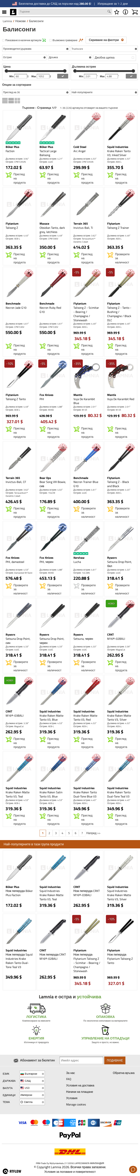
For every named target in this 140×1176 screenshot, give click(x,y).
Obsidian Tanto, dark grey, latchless (52, 230)
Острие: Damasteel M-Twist (19, 572)
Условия (71, 1098)
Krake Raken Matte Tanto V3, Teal (18, 794)
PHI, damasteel (15, 562)
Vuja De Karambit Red (120, 399)
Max (34, 76)
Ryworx (112, 557)
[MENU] (4, 12)
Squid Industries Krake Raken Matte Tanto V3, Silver (119, 895)
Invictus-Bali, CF (16, 482)
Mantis (77, 395)
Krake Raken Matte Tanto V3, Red (85, 717)
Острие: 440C (46, 162)
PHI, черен (46, 562)
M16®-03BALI (15, 715)
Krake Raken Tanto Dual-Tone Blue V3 (85, 794)
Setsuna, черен (83, 638)
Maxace (44, 223)
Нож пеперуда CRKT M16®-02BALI (53, 956)
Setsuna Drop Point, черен (52, 640)
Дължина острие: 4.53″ (84, 158)
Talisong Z (12, 228)
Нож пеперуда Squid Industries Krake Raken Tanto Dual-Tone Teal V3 (19, 960)
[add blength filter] (131, 76)
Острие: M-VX (80, 410)
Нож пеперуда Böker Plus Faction (19, 893)
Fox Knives (46, 395)
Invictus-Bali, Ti (83, 228)
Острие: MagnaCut (116, 649)
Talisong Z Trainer (118, 228)
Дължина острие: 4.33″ (118, 569)
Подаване (115, 1060)
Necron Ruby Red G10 (50, 309)
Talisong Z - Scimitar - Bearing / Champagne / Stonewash (86, 313)
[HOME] (13, 12)
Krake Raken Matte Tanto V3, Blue (51, 717)
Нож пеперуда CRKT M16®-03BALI (86, 893)
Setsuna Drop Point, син (18, 640)
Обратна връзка (124, 1073)
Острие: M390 (47, 410)
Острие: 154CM (47, 493)
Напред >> (93, 833)
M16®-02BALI (116, 638)
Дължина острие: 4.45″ (17, 235)
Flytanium (12, 223)
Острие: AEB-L (114, 162)
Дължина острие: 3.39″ (118, 646)
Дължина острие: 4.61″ (17, 323)
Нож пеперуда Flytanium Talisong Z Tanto (120, 958)
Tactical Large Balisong (48, 153)
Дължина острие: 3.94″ (17, 158)
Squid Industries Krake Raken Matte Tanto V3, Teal (51, 895)
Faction (10, 151)
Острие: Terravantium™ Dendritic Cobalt (84, 240)
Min (11, 76)
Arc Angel (79, 151)
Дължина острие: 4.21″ (51, 158)
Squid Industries (117, 147)
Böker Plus (12, 147)
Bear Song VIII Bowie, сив (53, 484)
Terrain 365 (80, 223)
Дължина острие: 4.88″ (51, 406)
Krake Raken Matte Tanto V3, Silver (119, 717)
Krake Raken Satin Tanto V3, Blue (51, 794)
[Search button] (110, 12)
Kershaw (78, 557)
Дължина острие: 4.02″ (51, 489)
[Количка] (135, 12)
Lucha (77, 562)
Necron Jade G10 (16, 307)
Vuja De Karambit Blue (84, 401)
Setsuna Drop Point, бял (119, 564)
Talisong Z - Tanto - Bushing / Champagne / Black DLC (119, 313)
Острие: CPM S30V (15, 327)
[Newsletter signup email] (81, 1060)
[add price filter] (62, 76)
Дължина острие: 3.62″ (84, 235)
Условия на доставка (80, 1085)
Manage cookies (76, 1104)
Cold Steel (79, 147)
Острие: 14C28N (81, 572)
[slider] (6, 71)
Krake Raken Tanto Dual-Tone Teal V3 (119, 794)
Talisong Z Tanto (16, 399)
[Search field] (65, 11)
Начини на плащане (79, 1092)
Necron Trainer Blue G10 (85, 484)
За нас (70, 1073)
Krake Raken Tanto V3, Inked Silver (119, 153)
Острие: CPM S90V (49, 238)
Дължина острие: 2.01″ (84, 406)
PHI (42, 399)
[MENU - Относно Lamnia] (125, 12)
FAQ (68, 1079)
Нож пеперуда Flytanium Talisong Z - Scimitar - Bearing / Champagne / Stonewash (86, 962)
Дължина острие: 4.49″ (51, 235)
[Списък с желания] (116, 12)
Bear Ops (45, 478)
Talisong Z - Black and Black (118, 484)
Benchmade (13, 303)
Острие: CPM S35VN (16, 162)
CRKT (110, 634)
